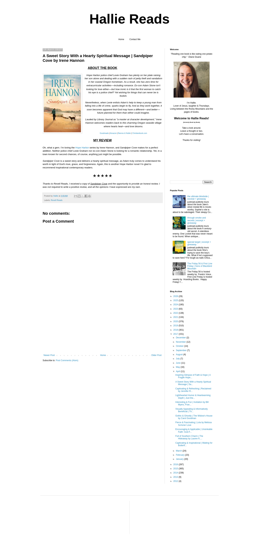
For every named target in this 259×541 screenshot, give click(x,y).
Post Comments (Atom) (67, 360)
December (181, 337)
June (178, 363)
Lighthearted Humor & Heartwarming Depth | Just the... (192, 396)
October (180, 346)
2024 (176, 304)
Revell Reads (56, 200)
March (179, 451)
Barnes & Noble (124, 133)
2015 (176, 468)
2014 (176, 472)
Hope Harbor (82, 147)
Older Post (156, 355)
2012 (176, 481)
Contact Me (135, 39)
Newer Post (49, 355)
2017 (176, 334)
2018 (176, 330)
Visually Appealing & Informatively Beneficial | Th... (191, 410)
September (181, 350)
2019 (176, 325)
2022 (176, 313)
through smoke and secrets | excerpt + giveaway (196, 220)
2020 (176, 321)
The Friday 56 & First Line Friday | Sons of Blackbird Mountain (199, 266)
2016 (176, 464)
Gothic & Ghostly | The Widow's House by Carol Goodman (193, 417)
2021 (176, 317)
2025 (176, 300)
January (180, 459)
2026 (176, 296)
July (178, 358)
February (180, 455)
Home (121, 39)
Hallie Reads (129, 18)
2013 (176, 477)
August (179, 354)
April (178, 371)
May (178, 367)
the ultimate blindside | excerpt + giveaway (198, 197)
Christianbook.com (139, 133)
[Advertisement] (103, 327)
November (181, 342)
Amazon (113, 133)
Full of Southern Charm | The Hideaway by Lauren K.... (189, 437)
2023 (176, 309)
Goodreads (104, 133)
